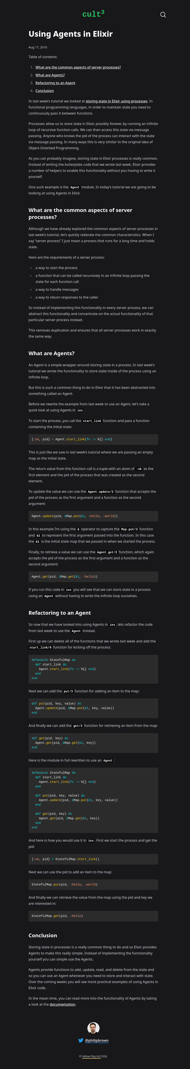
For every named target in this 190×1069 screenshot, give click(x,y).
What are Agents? (50, 75)
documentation (62, 1004)
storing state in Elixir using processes (116, 101)
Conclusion (45, 90)
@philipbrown (97, 1040)
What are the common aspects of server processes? (78, 67)
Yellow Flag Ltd (91, 1056)
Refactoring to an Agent (55, 82)
